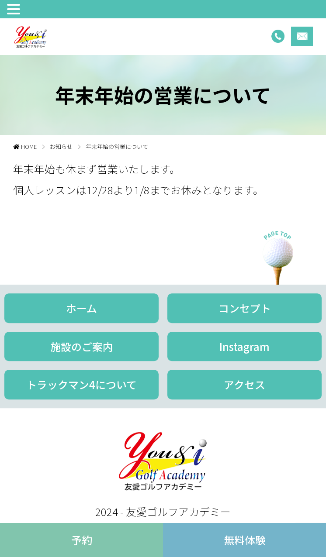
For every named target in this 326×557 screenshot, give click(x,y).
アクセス (244, 384)
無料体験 (245, 539)
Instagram (244, 346)
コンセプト (244, 308)
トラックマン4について (81, 384)
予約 (81, 539)
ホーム (81, 308)
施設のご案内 (81, 346)
